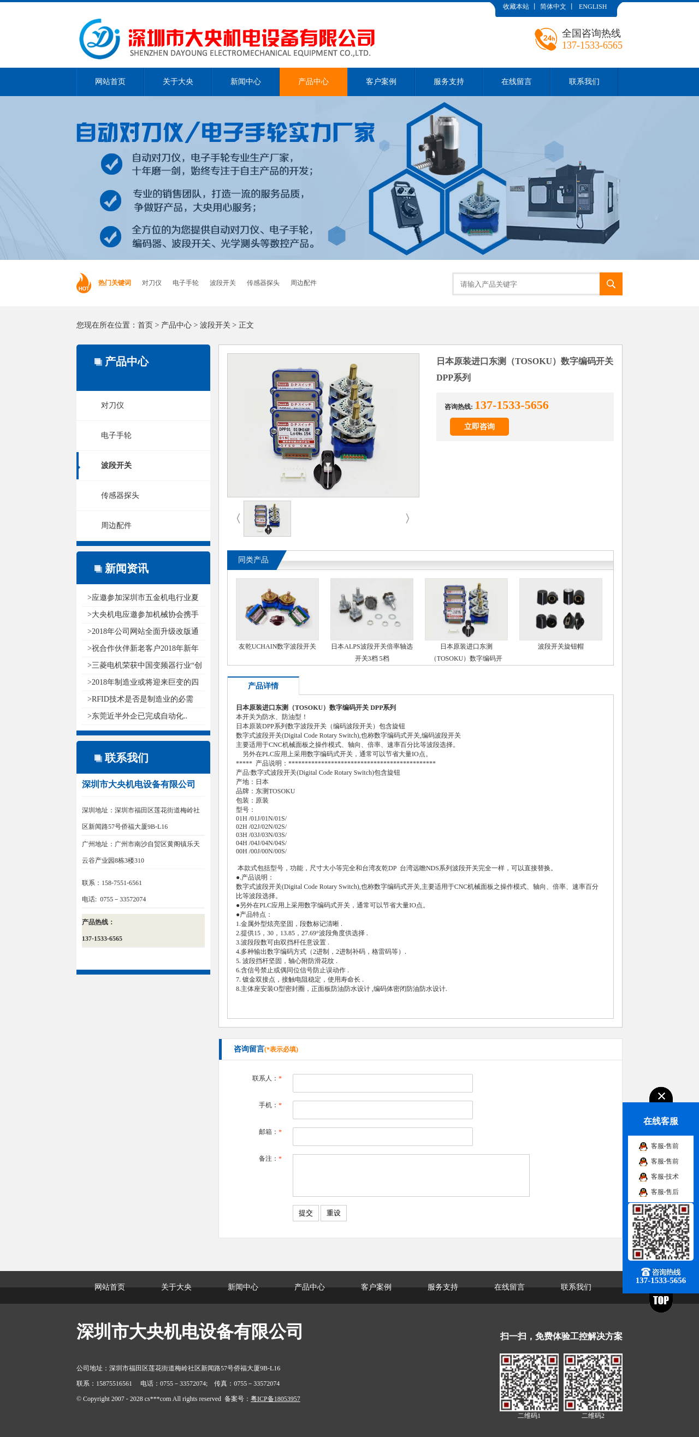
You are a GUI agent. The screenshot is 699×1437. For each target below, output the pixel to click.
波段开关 (223, 283)
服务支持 (449, 82)
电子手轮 (186, 283)
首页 (145, 325)
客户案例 (381, 82)
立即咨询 (479, 427)
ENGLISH (593, 6)
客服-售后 (665, 1192)
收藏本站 (516, 6)
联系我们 (584, 82)
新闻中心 (245, 82)
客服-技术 (665, 1176)
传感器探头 (263, 283)
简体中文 (553, 6)
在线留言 (516, 82)
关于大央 (178, 82)
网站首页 (110, 82)
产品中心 (313, 82)
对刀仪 (152, 283)
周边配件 (304, 283)
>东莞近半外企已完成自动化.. (137, 716)
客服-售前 (665, 1146)
